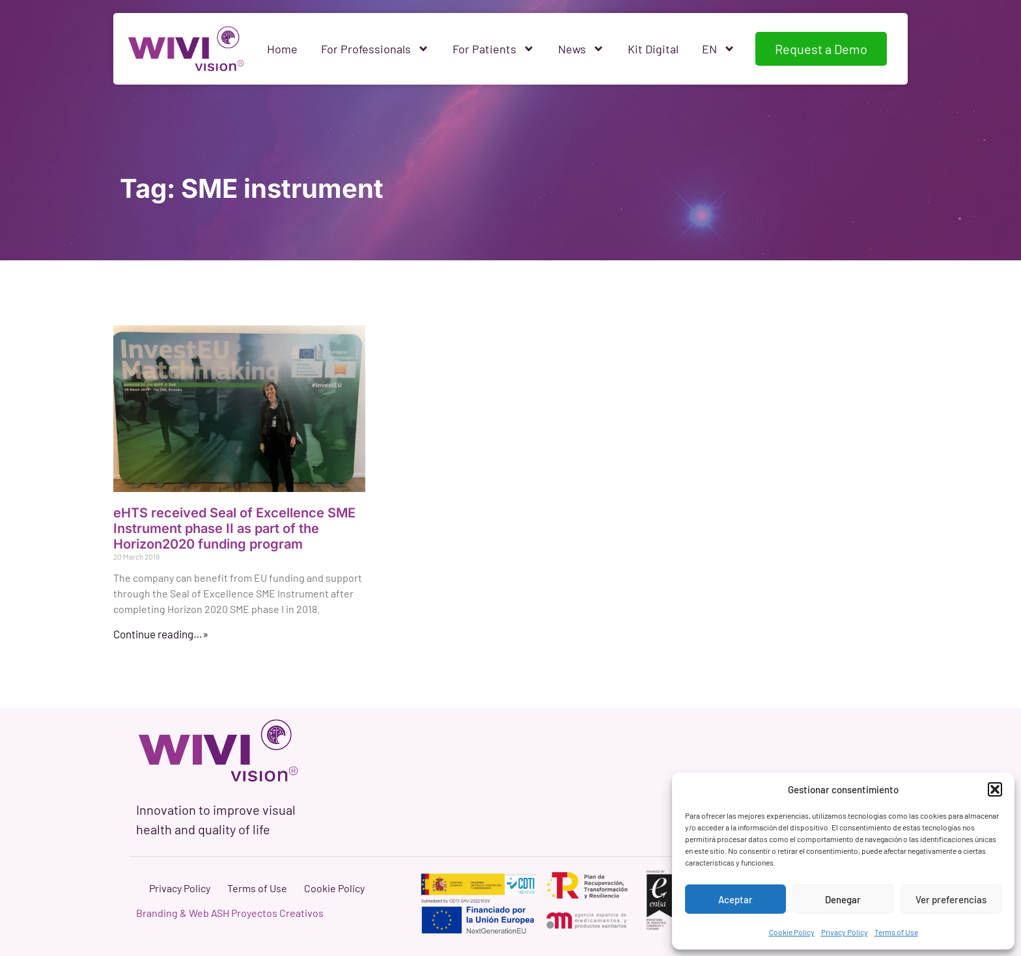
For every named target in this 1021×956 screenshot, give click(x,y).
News (581, 48)
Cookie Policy (792, 931)
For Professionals (375, 48)
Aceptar (735, 899)
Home (282, 49)
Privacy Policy (844, 931)
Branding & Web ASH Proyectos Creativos (230, 913)
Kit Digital (653, 49)
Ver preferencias (951, 899)
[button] (994, 789)
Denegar (843, 899)
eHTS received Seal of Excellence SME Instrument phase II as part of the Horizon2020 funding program (234, 528)
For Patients (494, 48)
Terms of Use (896, 931)
